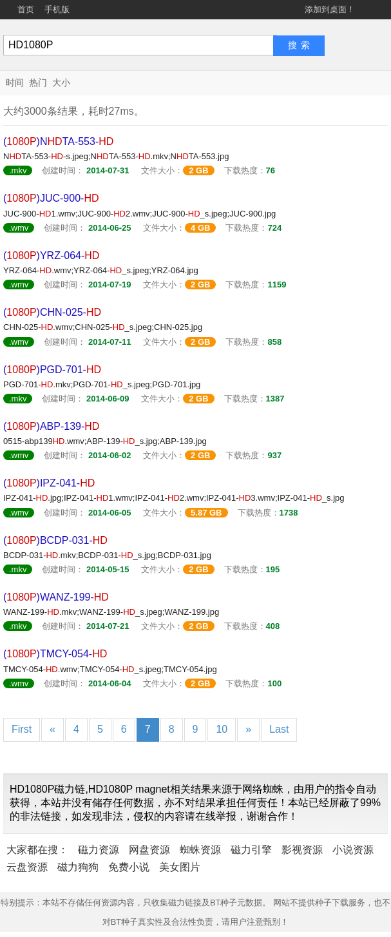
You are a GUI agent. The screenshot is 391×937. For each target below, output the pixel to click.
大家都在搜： (37, 849)
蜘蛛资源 (200, 849)
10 (221, 729)
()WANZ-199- (56, 597)
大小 (61, 82)
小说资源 (353, 849)
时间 (15, 82)
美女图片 (179, 867)
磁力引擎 (251, 849)
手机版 (57, 9)
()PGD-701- (52, 369)
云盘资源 (27, 867)
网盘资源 (149, 849)
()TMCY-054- (55, 653)
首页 (25, 9)
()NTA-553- (58, 141)
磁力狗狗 (78, 867)
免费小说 (128, 867)
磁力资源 (98, 849)
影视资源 (302, 849)
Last (279, 729)
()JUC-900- (51, 198)
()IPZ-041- (49, 483)
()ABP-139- (51, 426)
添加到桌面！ (330, 9)
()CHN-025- (52, 312)
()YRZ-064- (51, 255)
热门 (38, 82)
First (22, 729)
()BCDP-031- (55, 540)
